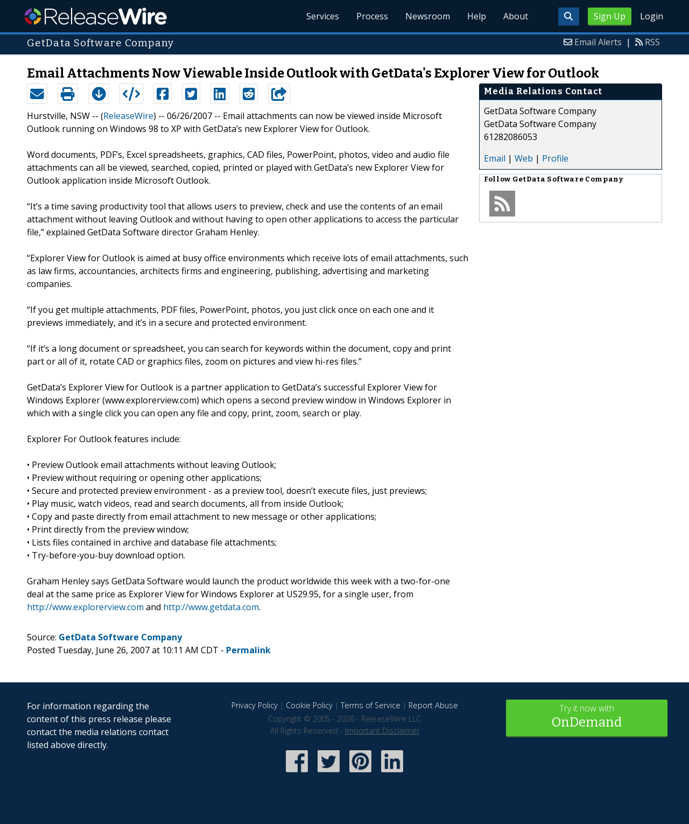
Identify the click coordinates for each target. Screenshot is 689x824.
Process (372, 16)
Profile (555, 158)
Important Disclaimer (382, 730)
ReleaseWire (96, 16)
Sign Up (609, 16)
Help (476, 16)
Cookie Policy (309, 705)
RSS (652, 42)
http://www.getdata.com (211, 607)
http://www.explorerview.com (85, 607)
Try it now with (586, 717)
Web (524, 158)
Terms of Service (370, 705)
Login (651, 16)
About (515, 16)
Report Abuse (433, 705)
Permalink (248, 650)
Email (494, 158)
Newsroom (427, 16)
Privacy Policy (254, 705)
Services (322, 16)
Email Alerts (598, 42)
